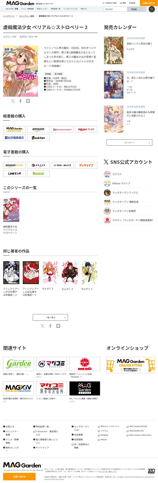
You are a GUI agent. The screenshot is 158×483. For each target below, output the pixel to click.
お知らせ (83, 8)
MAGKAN (104, 432)
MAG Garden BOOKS (138, 424)
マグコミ (104, 428)
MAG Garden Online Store (140, 432)
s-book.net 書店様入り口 (47, 430)
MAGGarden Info (137, 428)
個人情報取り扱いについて (47, 439)
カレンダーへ (129, 144)
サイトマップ (42, 445)
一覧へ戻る (50, 315)
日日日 (6, 36)
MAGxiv (104, 437)
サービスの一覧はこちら (108, 470)
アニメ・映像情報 (27, 8)
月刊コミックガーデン (110, 424)
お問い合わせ (149, 3)
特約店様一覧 (55, 8)
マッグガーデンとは (70, 8)
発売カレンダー (42, 8)
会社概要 (123, 3)
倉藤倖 (23, 36)
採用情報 (132, 3)
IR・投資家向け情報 (110, 3)
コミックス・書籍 (12, 8)
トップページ (8, 16)
